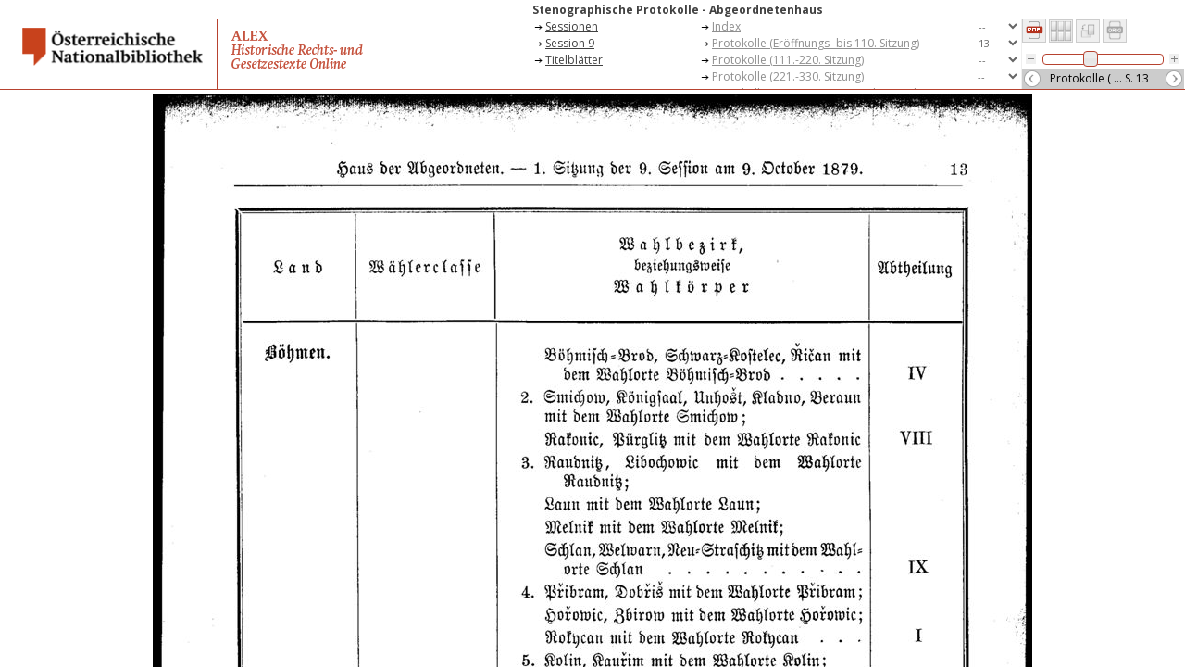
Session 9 (569, 43)
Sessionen (571, 26)
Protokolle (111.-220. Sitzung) (788, 60)
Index (726, 26)
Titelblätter (574, 60)
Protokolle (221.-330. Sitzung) (788, 76)
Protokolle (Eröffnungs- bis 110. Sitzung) (815, 43)
